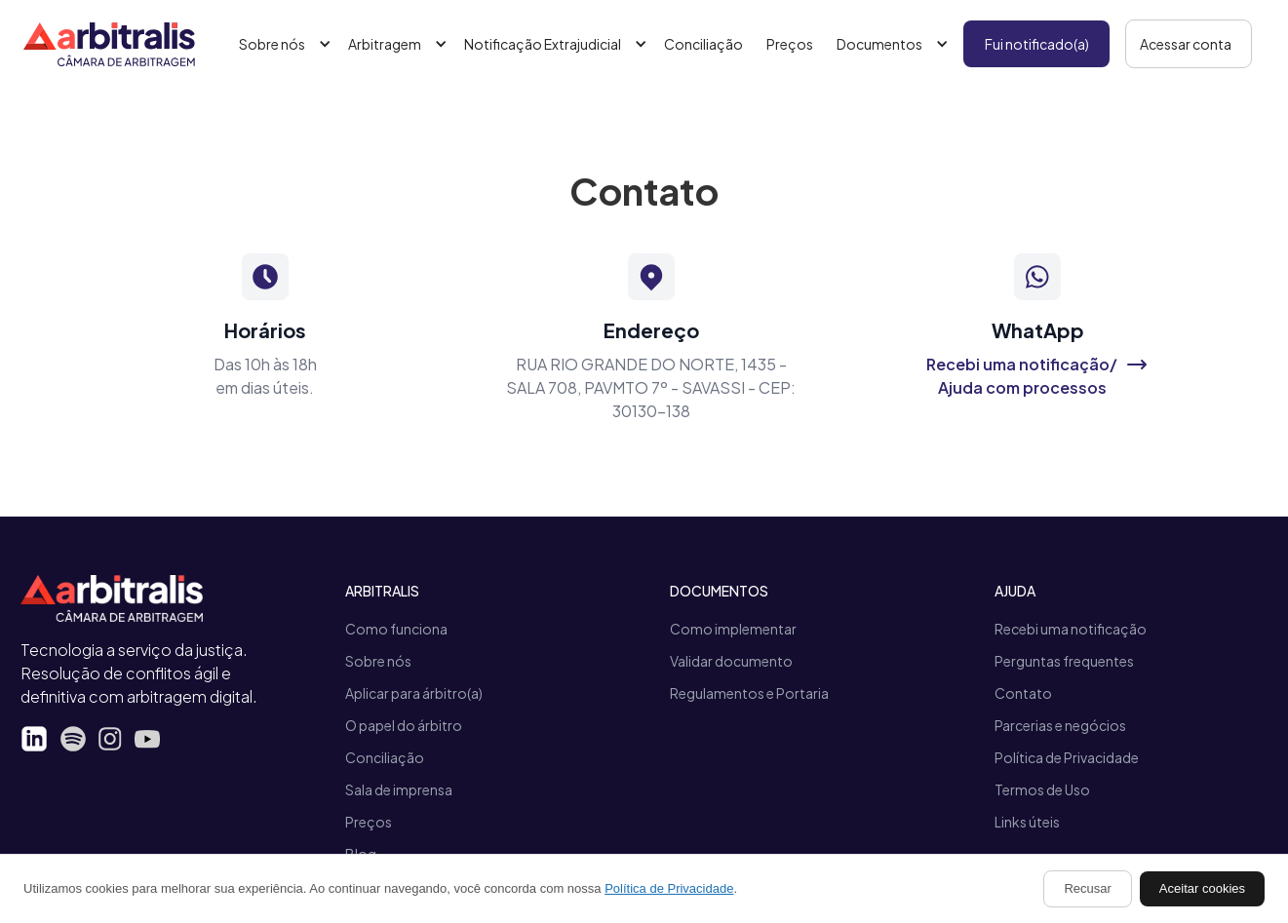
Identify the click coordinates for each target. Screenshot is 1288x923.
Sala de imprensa (398, 789)
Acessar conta (1185, 44)
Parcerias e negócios (1060, 725)
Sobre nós (378, 661)
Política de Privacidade (1067, 757)
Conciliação (703, 44)
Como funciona (396, 628)
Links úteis (1027, 821)
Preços (789, 44)
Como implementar (733, 628)
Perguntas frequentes (1064, 661)
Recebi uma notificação (1071, 628)
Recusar (1087, 888)
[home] (109, 44)
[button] (281, 44)
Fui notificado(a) (1037, 44)
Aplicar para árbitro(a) (414, 693)
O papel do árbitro (403, 725)
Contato (1023, 693)
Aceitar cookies (1202, 888)
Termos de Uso (1042, 789)
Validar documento (731, 661)
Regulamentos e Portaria (749, 693)
